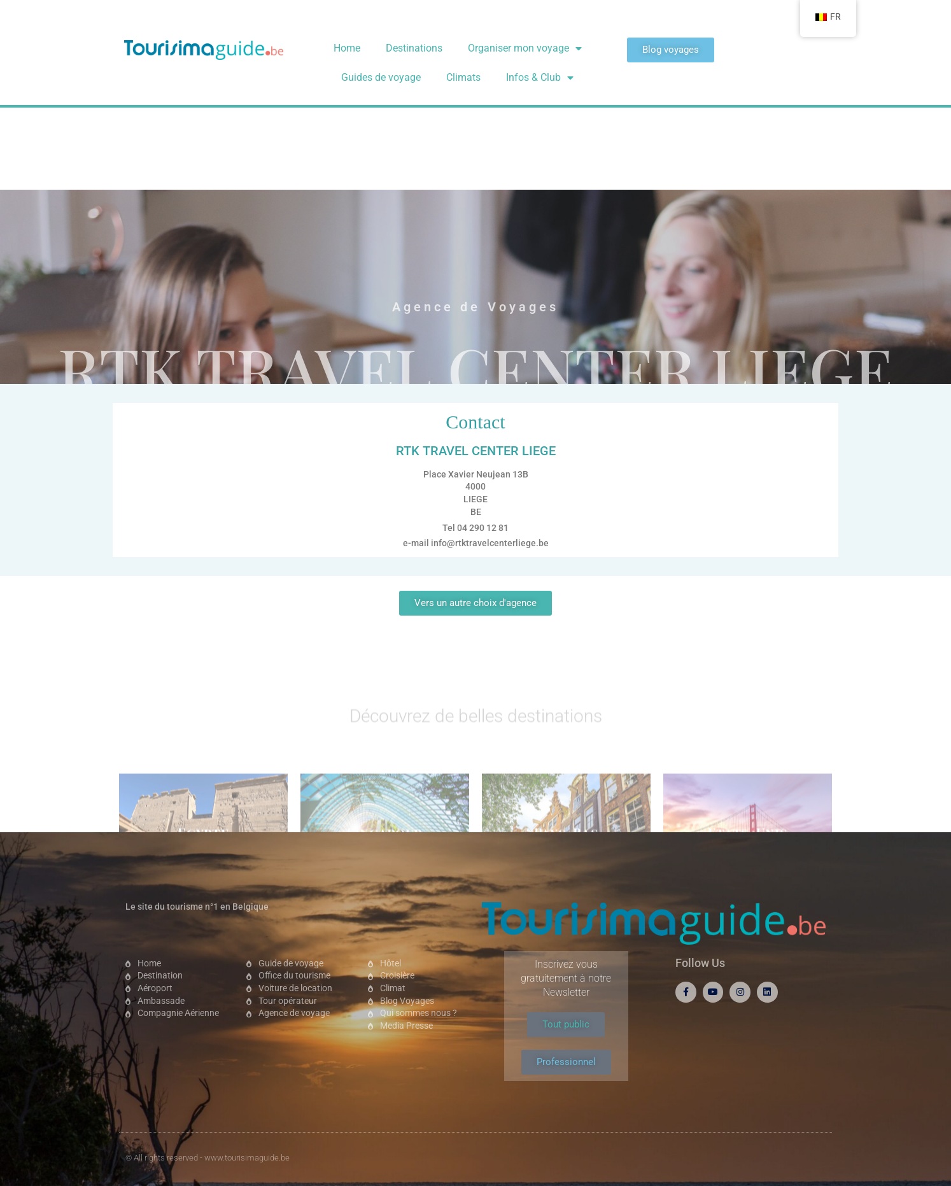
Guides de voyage (381, 77)
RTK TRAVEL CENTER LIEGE (475, 223)
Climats (463, 77)
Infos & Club (540, 77)
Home (347, 48)
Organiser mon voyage (525, 48)
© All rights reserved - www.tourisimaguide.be (207, 1157)
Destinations (414, 48)
